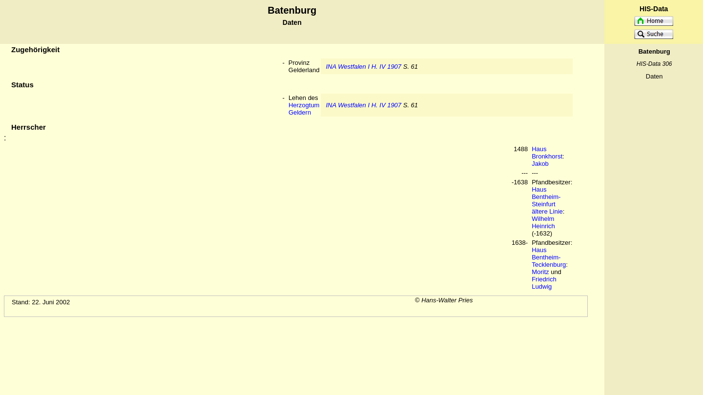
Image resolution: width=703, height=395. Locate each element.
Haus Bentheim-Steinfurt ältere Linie (547, 200)
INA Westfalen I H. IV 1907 (363, 66)
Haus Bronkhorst (547, 152)
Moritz (540, 272)
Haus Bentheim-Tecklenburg (549, 257)
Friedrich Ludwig (544, 283)
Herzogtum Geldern (304, 108)
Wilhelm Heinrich (543, 222)
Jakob (540, 163)
